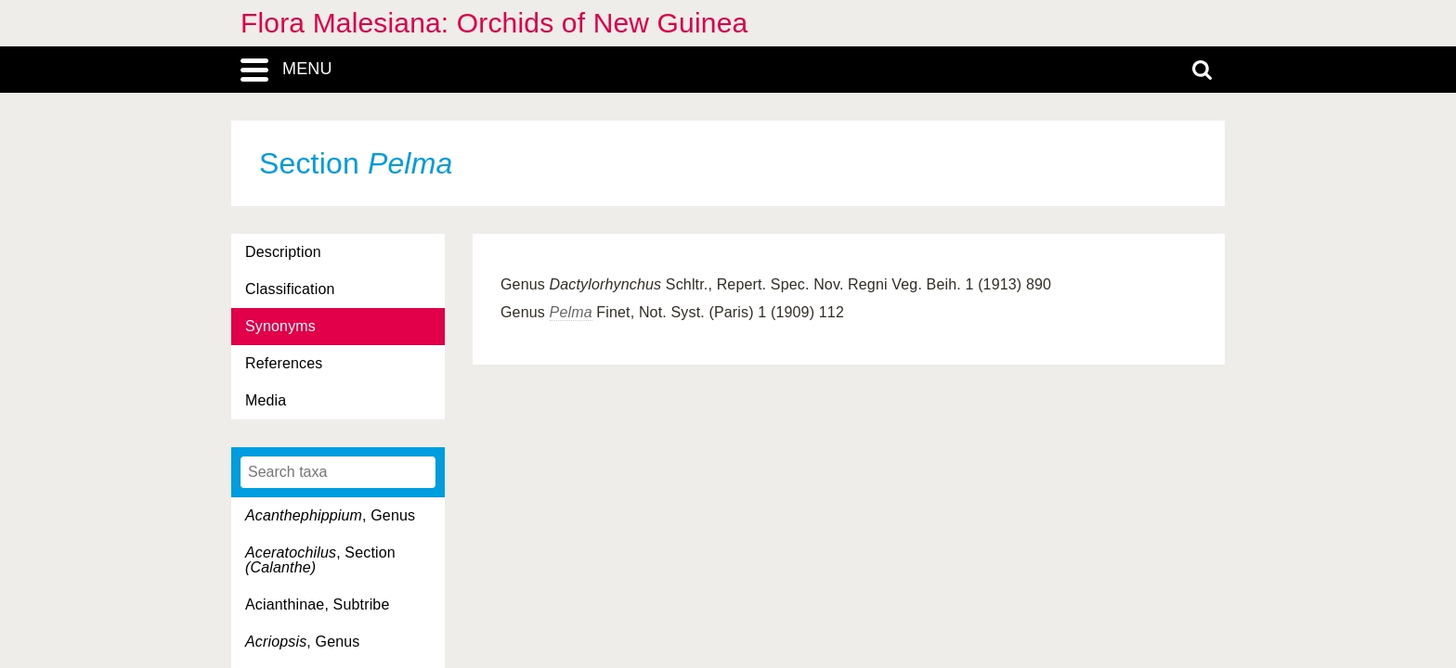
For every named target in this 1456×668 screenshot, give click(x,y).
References (283, 363)
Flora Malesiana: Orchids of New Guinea (494, 22)
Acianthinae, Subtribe (317, 604)
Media (265, 400)
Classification (290, 289)
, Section (320, 560)
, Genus (330, 515)
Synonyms (280, 326)
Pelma (571, 312)
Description (283, 252)
